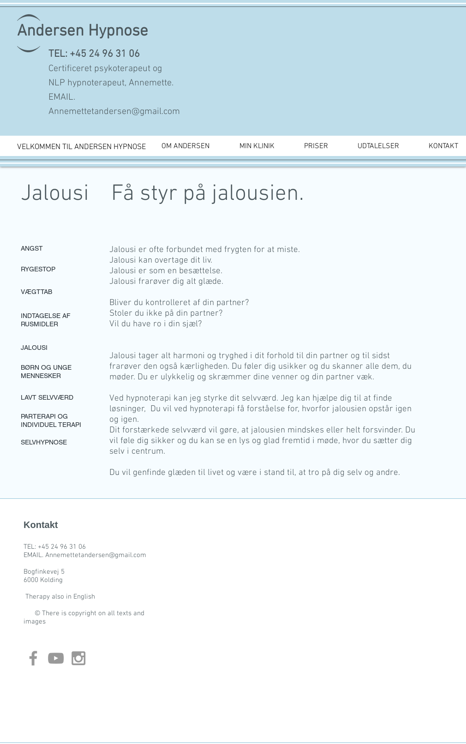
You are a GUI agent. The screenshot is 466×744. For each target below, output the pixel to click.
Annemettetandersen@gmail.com (114, 111)
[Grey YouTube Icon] (56, 658)
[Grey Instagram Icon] (78, 658)
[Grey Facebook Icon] (33, 658)
